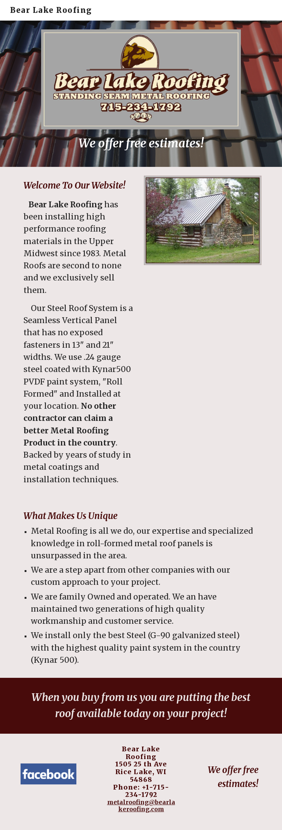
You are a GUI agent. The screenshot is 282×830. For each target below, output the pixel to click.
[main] (141, 143)
